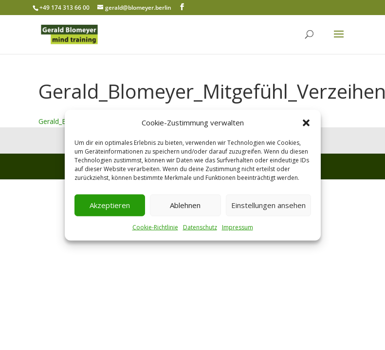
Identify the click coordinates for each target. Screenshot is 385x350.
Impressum (237, 227)
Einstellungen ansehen (268, 205)
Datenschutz (200, 227)
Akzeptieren (110, 205)
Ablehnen (185, 205)
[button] (306, 123)
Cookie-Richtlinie (155, 227)
